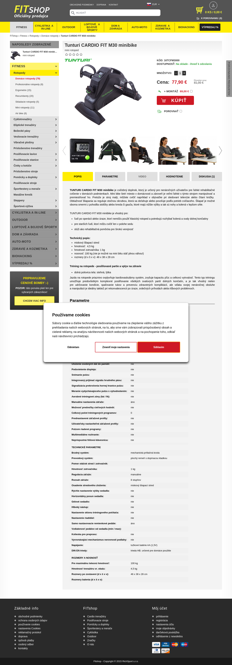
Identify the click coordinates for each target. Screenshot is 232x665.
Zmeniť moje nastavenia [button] (116, 347)
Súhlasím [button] (159, 347)
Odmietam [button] (73, 347)
